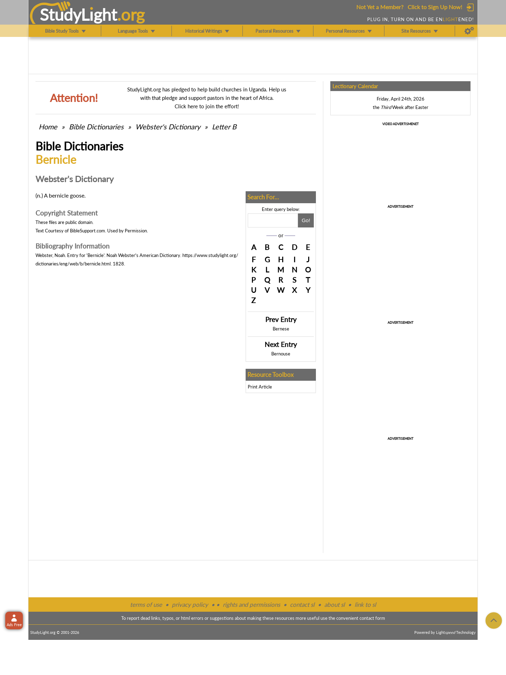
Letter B (224, 126)
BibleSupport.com (87, 230)
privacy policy (190, 604)
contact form (372, 618)
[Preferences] (469, 31)
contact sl (302, 604)
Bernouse (280, 353)
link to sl (365, 604)
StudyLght (78, 14)
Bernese (281, 329)
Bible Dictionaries (96, 126)
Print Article (260, 387)
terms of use (146, 604)
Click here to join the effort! (207, 106)
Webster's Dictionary (167, 126)
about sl (334, 604)
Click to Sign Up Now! (435, 7)
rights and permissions (251, 604)
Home (48, 126)
